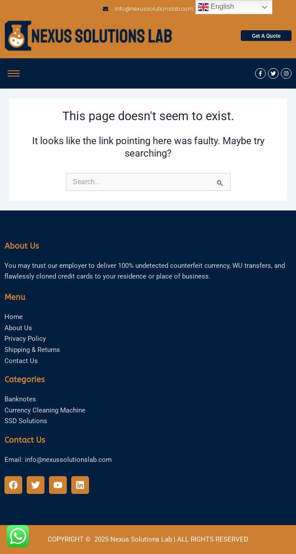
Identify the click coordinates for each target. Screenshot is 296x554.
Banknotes (20, 399)
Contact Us (21, 361)
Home (13, 317)
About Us (18, 328)
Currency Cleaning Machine (44, 410)
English (216, 7)
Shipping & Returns (32, 350)
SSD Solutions (25, 421)
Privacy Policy (25, 339)
